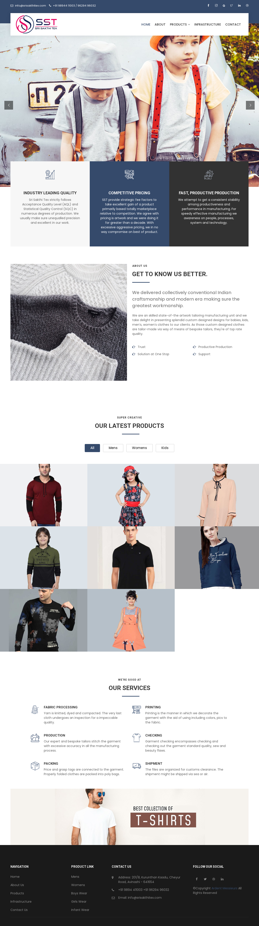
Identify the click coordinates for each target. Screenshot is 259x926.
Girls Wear (78, 901)
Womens (139, 448)
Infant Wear (80, 910)
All (92, 448)
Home (145, 24)
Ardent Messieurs (225, 888)
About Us (17, 885)
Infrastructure (207, 24)
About (160, 24)
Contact (233, 24)
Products (180, 24)
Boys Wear (79, 893)
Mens (113, 448)
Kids (165, 448)
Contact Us (19, 910)
